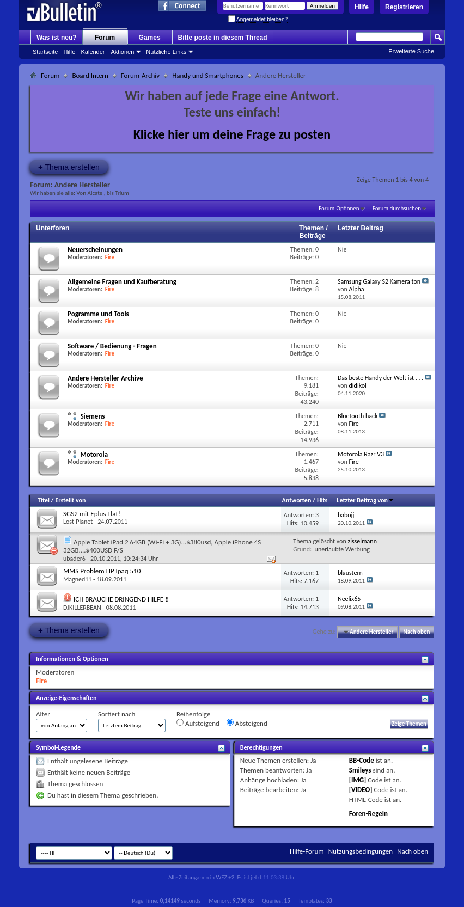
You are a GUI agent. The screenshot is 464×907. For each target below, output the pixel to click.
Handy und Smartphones (207, 75)
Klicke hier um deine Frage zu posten (232, 134)
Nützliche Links (166, 51)
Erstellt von (70, 500)
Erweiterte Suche (411, 51)
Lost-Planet (78, 521)
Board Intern (90, 75)
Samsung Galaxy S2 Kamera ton (379, 281)
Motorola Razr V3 (361, 454)
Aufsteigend (197, 723)
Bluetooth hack (358, 416)
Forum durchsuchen (397, 208)
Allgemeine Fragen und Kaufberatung (122, 282)
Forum (105, 37)
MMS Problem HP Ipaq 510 (102, 571)
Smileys (360, 770)
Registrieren (404, 7)
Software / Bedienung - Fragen (112, 346)
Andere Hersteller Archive (105, 378)
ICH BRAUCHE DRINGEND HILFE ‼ (121, 599)
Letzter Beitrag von (365, 500)
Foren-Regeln (368, 814)
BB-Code (361, 760)
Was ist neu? (56, 37)
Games (150, 37)
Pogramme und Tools (98, 314)
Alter (43, 714)
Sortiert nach (116, 714)
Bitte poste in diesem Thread (222, 37)
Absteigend (247, 723)
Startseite (45, 51)
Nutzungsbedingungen (360, 851)
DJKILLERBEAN (82, 607)
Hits (322, 500)
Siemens (92, 416)
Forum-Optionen (339, 208)
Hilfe (362, 7)
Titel (44, 500)
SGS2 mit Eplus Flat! (91, 514)
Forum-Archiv (140, 75)
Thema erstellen (69, 166)
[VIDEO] (361, 790)
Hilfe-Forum (307, 851)
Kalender (93, 51)
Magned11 (77, 579)
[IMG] (358, 780)
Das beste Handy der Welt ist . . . (380, 378)
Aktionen (123, 51)
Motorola (94, 454)
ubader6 (74, 558)
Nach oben (416, 631)
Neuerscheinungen (95, 250)
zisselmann (362, 541)
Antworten (297, 500)
